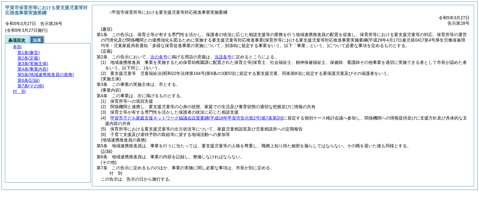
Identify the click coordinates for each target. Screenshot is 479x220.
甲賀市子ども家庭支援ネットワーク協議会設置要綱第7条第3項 (196, 118)
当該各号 (223, 56)
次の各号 (158, 56)
